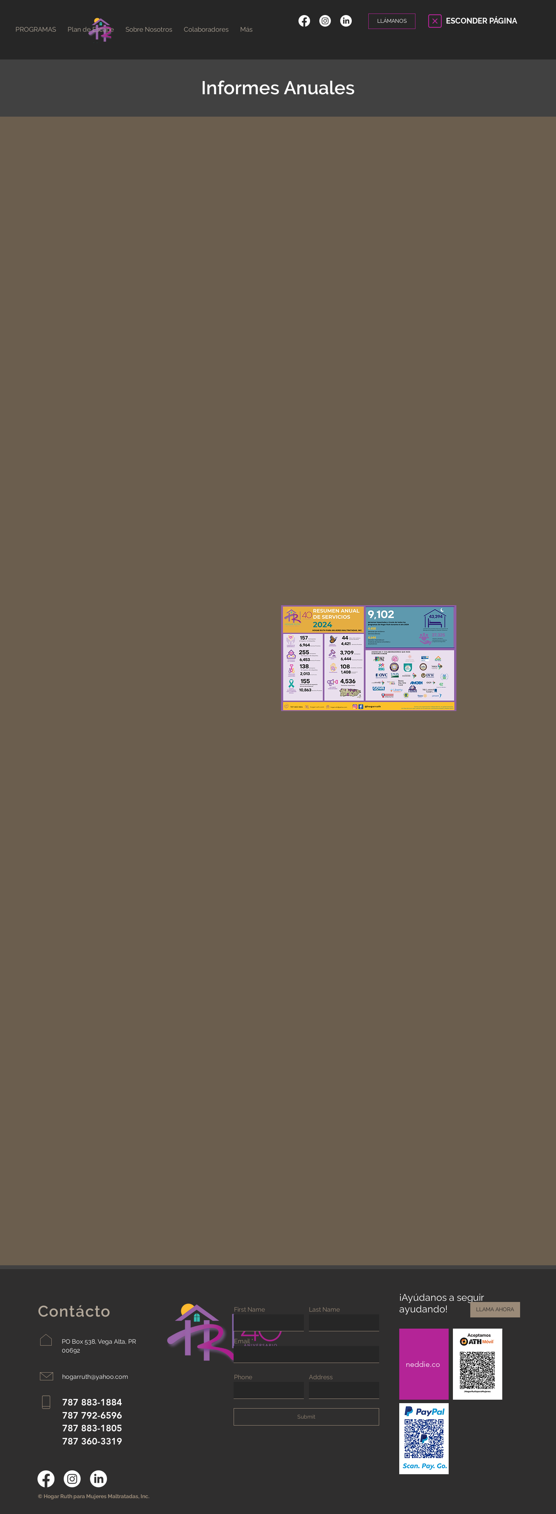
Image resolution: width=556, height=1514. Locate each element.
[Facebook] (304, 21)
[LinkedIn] (346, 21)
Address (321, 1377)
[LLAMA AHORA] (495, 1309)
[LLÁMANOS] (391, 21)
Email (242, 1341)
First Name (249, 1310)
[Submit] (306, 1417)
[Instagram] (325, 21)
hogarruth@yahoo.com (95, 1376)
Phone (243, 1377)
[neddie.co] (424, 1364)
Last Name (324, 1310)
